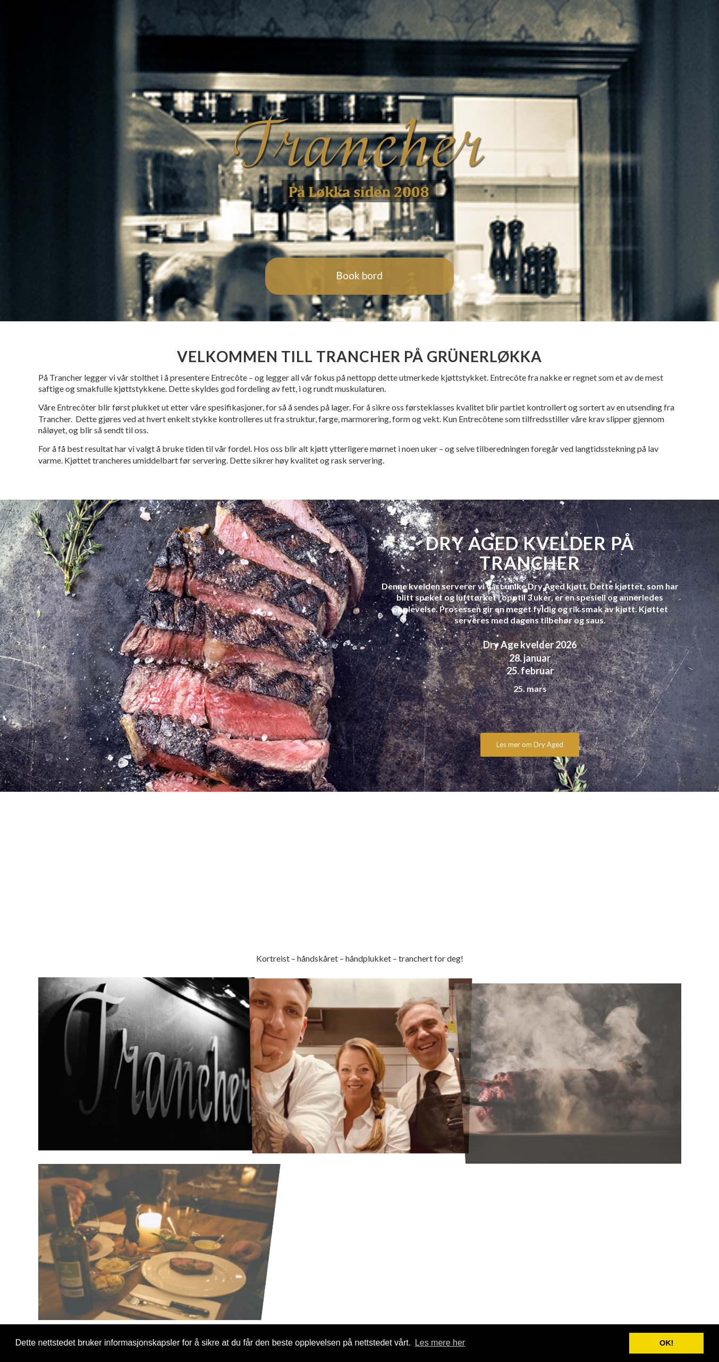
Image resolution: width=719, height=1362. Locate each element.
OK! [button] (666, 1343)
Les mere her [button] (440, 1342)
